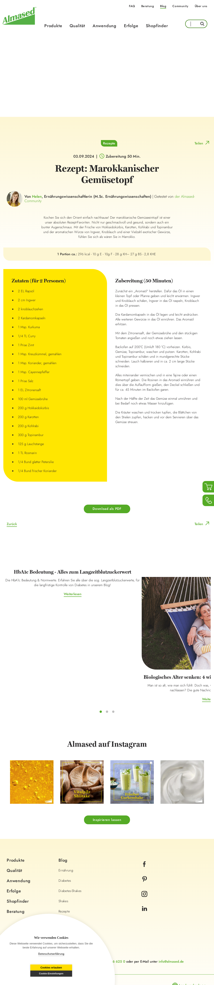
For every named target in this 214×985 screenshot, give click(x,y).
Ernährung (66, 841)
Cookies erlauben (30, 973)
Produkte (53, 26)
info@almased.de (171, 932)
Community (180, 6)
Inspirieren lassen (107, 790)
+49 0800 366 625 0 (108, 932)
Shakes (63, 871)
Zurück (12, 524)
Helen (37, 196)
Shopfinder (157, 26)
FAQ (132, 6)
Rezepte (109, 143)
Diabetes (65, 851)
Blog (163, 6)
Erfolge (131, 26)
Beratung (147, 6)
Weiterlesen (38, 611)
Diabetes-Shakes (70, 861)
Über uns (201, 6)
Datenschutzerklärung (51, 954)
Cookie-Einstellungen (72, 973)
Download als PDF (107, 509)
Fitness (63, 912)
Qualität (77, 26)
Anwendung (104, 26)
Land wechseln (190, 956)
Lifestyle (64, 902)
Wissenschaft (68, 892)
